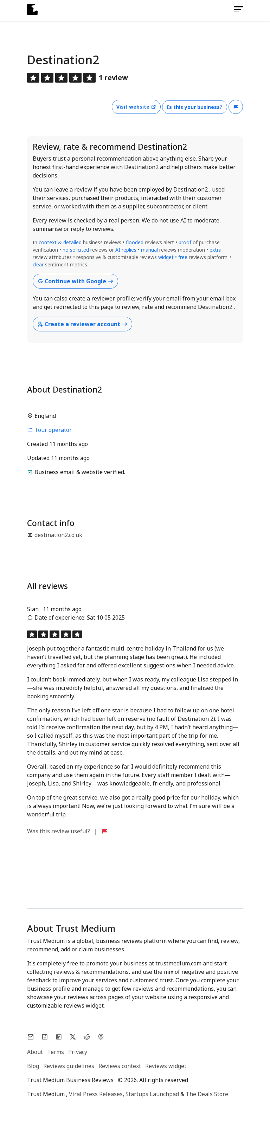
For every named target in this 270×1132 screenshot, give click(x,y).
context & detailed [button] (61, 242)
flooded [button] (134, 242)
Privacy (77, 1052)
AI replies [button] (125, 249)
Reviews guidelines (68, 1066)
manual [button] (149, 249)
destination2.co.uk (58, 535)
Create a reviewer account (82, 324)
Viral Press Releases (96, 1094)
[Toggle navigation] (236, 9)
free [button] (183, 257)
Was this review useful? (59, 831)
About (35, 1052)
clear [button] (38, 264)
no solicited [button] (76, 249)
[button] (236, 107)
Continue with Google (75, 281)
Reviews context (119, 1066)
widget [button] (166, 257)
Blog (33, 1066)
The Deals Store (207, 1094)
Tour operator (49, 430)
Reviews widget (165, 1066)
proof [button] (185, 242)
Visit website (136, 106)
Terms (55, 1052)
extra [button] (215, 249)
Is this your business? (195, 107)
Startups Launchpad (152, 1094)
